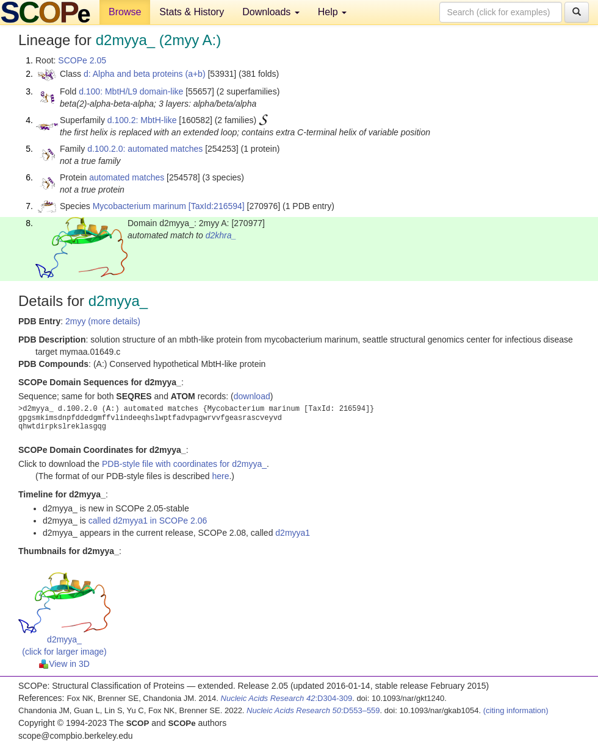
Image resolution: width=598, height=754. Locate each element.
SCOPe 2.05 (82, 60)
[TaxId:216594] (217, 206)
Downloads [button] (271, 12)
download (252, 396)
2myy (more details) (102, 321)
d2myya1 (292, 533)
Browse (125, 12)
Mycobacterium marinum (139, 206)
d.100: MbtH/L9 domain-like (131, 91)
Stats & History (191, 12)
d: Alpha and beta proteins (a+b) (145, 74)
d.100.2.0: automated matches (145, 149)
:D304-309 (287, 698)
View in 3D (64, 664)
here (220, 476)
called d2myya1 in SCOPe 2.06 (147, 520)
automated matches (126, 177)
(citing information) (516, 710)
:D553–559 (313, 710)
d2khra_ (221, 235)
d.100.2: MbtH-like (142, 120)
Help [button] (332, 12)
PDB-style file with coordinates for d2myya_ (184, 464)
